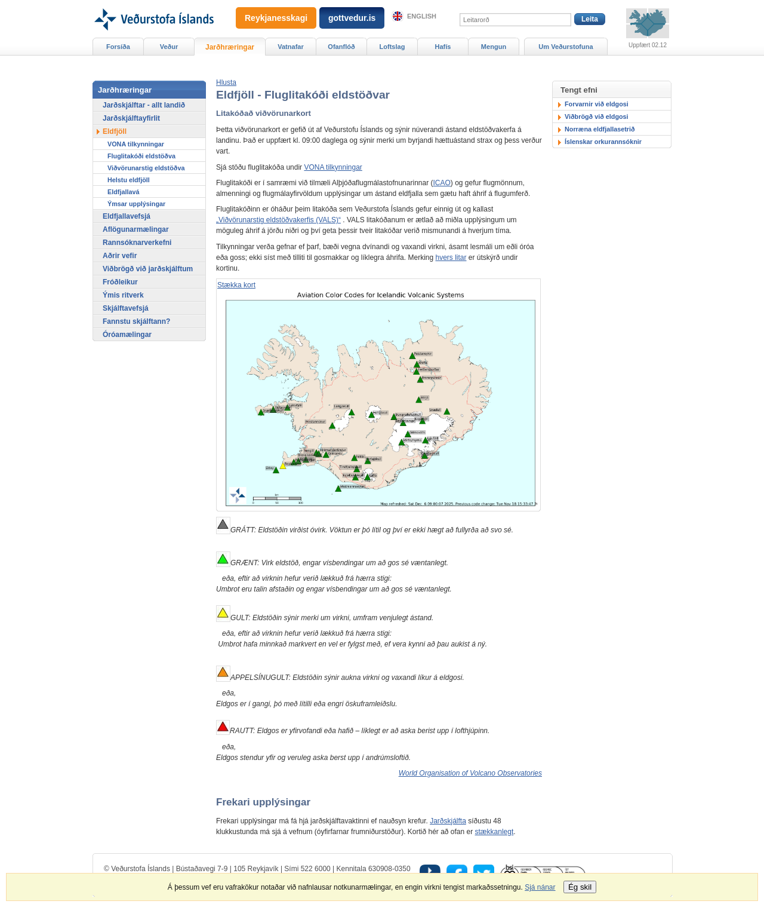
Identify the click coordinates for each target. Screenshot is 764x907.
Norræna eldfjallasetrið (600, 129)
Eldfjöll (115, 131)
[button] (226, 82)
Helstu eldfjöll (128, 179)
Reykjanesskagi (276, 18)
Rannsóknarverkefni (137, 242)
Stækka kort (236, 285)
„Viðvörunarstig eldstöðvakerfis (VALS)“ (278, 220)
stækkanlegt (494, 832)
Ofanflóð (341, 46)
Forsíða (118, 46)
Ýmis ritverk (123, 295)
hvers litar (450, 257)
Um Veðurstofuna (565, 46)
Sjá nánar (540, 887)
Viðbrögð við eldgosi (597, 116)
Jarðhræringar (229, 47)
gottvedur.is (351, 18)
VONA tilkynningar (333, 167)
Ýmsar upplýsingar (136, 203)
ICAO (441, 183)
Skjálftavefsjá (126, 308)
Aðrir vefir (120, 256)
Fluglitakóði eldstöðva (141, 156)
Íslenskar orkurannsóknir (603, 141)
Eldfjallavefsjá (126, 216)
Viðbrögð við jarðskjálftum (148, 269)
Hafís (443, 46)
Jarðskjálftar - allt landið (144, 105)
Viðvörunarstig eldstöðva (145, 167)
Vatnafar (291, 46)
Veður (169, 46)
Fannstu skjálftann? (136, 321)
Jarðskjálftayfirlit (131, 118)
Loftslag (392, 46)
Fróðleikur (120, 282)
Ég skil (580, 887)
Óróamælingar (127, 334)
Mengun (493, 46)
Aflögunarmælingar (136, 229)
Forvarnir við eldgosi (597, 104)
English (421, 16)
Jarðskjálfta (448, 821)
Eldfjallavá (123, 191)
